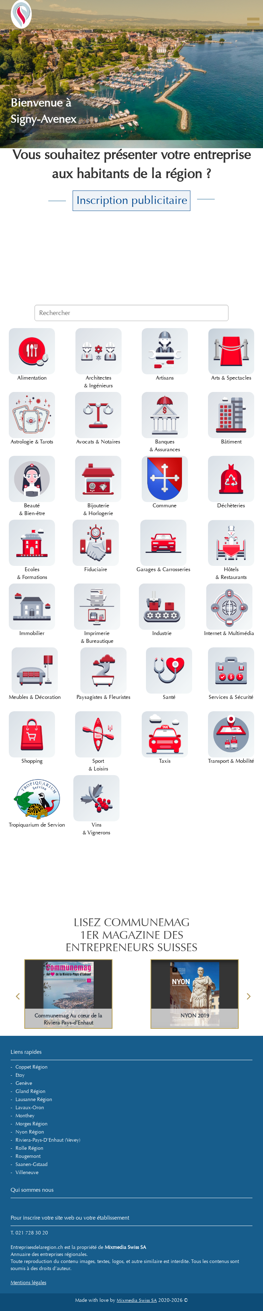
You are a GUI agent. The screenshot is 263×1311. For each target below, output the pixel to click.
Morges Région (32, 1124)
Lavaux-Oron (30, 1108)
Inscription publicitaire (132, 200)
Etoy (20, 1075)
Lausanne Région (34, 1099)
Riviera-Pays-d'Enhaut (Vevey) (48, 1140)
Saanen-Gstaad (32, 1164)
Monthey (25, 1116)
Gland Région (30, 1091)
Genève (24, 1083)
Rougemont (28, 1156)
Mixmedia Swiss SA (137, 1300)
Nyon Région (30, 1132)
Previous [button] (17, 994)
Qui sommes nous (32, 1189)
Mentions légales (28, 1283)
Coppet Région (32, 1067)
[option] (68, 994)
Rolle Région (29, 1148)
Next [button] (248, 994)
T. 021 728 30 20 (29, 1233)
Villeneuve (27, 1173)
